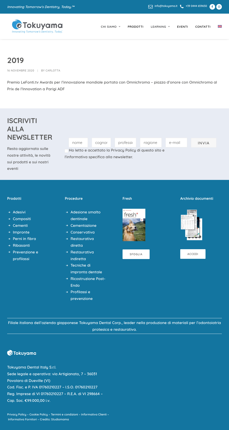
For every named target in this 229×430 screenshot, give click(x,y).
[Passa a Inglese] (218, 26)
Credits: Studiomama (54, 419)
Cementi (20, 225)
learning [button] (160, 26)
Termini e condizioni (64, 414)
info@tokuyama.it (166, 6)
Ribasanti (21, 245)
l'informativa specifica (85, 156)
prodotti (136, 26)
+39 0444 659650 (196, 6)
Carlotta (53, 70)
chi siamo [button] (110, 26)
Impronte (21, 232)
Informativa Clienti (94, 414)
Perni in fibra (24, 238)
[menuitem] (163, 6)
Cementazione (84, 225)
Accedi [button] (192, 254)
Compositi (22, 218)
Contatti (202, 26)
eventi (182, 26)
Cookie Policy (39, 414)
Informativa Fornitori (22, 419)
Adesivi (19, 212)
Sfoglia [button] (136, 254)
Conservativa (83, 232)
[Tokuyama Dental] (32, 26)
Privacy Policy (123, 150)
